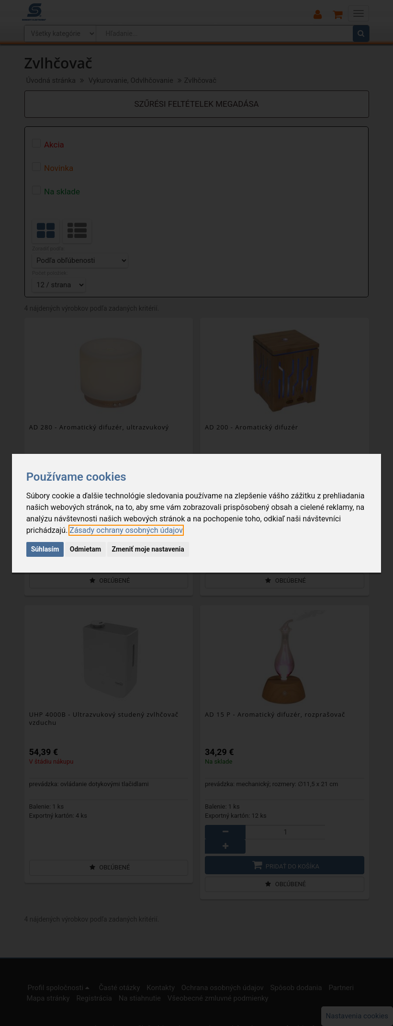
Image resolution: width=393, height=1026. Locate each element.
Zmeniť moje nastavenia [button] (148, 549)
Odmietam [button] (85, 549)
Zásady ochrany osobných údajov (125, 530)
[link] (125, 530)
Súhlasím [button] (45, 549)
